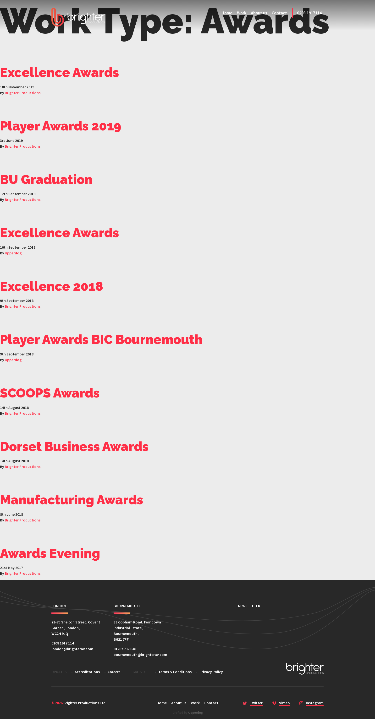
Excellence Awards (59, 72)
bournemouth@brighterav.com (140, 654)
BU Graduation (46, 179)
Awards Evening (50, 553)
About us (259, 13)
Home (226, 13)
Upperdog (13, 253)
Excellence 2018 (51, 286)
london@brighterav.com (72, 648)
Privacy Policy (211, 671)
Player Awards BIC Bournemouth (101, 339)
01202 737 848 (125, 648)
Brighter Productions (22, 92)
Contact (279, 13)
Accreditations (87, 671)
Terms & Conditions (175, 671)
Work (241, 13)
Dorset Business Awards (74, 446)
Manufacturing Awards (71, 499)
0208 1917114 (309, 13)
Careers (114, 671)
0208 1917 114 (62, 643)
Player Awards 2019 (60, 125)
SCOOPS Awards (49, 393)
